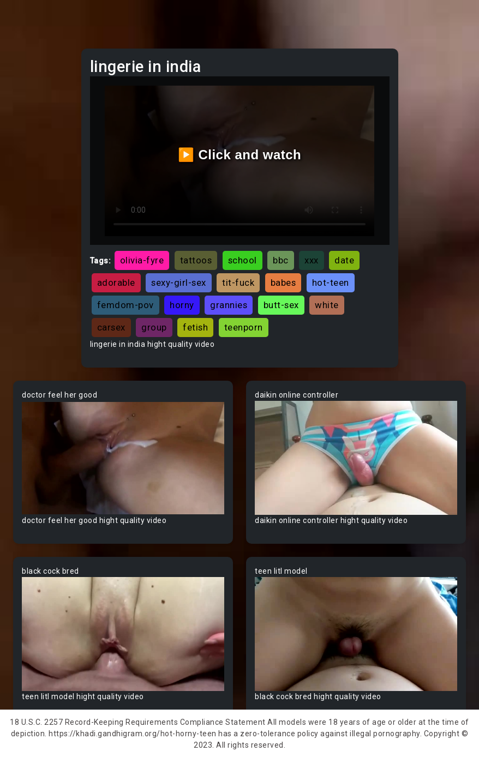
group (154, 327)
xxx (311, 260)
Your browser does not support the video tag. (123, 458)
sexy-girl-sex (178, 282)
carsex (111, 327)
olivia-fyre (142, 260)
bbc (281, 260)
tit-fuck (238, 282)
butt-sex (281, 304)
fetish (195, 327)
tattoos (196, 260)
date (344, 260)
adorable (116, 282)
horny (182, 304)
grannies (228, 304)
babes (283, 282)
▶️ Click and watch (240, 154)
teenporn (243, 327)
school (242, 260)
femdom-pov (125, 304)
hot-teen (330, 282)
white (327, 304)
